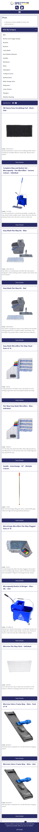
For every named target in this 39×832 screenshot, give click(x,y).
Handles (5, 58)
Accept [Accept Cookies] (19, 829)
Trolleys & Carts (8, 73)
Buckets (5, 46)
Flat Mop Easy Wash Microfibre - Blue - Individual (18, 407)
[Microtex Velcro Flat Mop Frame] (19, 726)
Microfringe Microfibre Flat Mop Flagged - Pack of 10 (19, 527)
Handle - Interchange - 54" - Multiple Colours (17, 467)
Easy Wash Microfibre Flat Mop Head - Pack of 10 (18, 347)
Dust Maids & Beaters (10, 54)
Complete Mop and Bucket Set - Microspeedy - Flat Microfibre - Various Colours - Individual (18, 170)
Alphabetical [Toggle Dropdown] (6, 103)
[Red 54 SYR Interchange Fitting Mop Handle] (19, 488)
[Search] (17, 7)
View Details (19, 162)
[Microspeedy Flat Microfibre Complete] (19, 193)
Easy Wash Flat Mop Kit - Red (14, 288)
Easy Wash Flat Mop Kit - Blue (15, 230)
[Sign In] (22, 7)
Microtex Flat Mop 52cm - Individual (17, 646)
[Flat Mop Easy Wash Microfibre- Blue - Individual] (19, 428)
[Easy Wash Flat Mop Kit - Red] (19, 308)
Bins (4, 35)
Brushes (5, 42)
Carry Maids (7, 50)
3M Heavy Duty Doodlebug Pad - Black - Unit (19, 109)
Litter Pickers (7, 89)
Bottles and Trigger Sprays (11, 39)
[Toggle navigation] (19, 12)
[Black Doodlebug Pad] (19, 130)
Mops (4, 66)
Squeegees (6, 70)
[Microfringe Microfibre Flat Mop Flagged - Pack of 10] (19, 549)
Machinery (6, 62)
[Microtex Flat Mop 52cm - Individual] (19, 666)
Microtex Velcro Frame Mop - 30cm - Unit (19, 764)
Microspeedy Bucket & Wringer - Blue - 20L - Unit (18, 587)
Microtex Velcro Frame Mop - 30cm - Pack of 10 (19, 705)
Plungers (6, 93)
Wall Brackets (7, 77)
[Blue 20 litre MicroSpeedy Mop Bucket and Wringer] (19, 609)
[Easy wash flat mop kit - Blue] (19, 250)
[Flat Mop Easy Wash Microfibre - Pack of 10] (19, 368)
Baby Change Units (9, 81)
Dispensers (6, 85)
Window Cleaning (8, 97)
